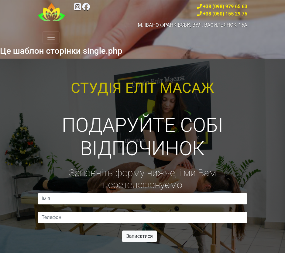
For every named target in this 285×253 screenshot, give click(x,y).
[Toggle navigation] (51, 37)
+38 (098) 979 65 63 (225, 6)
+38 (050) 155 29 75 (225, 14)
